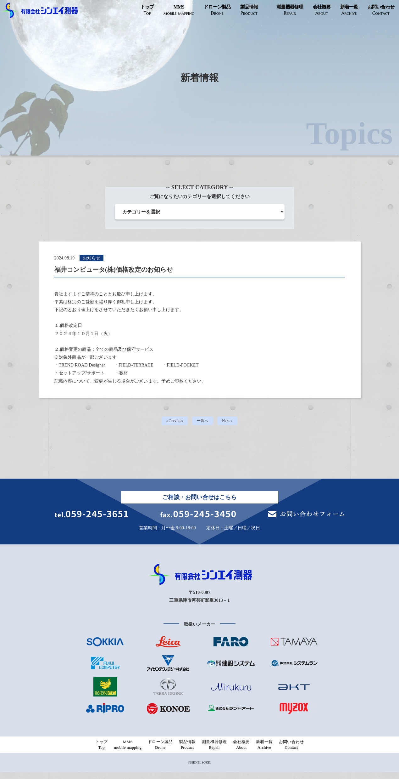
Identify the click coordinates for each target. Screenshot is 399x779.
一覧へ (203, 422)
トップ (147, 10)
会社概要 (322, 10)
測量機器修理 (289, 10)
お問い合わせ (381, 10)
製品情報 (249, 10)
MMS (178, 10)
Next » (230, 422)
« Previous (173, 422)
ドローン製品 (217, 10)
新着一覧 (349, 10)
